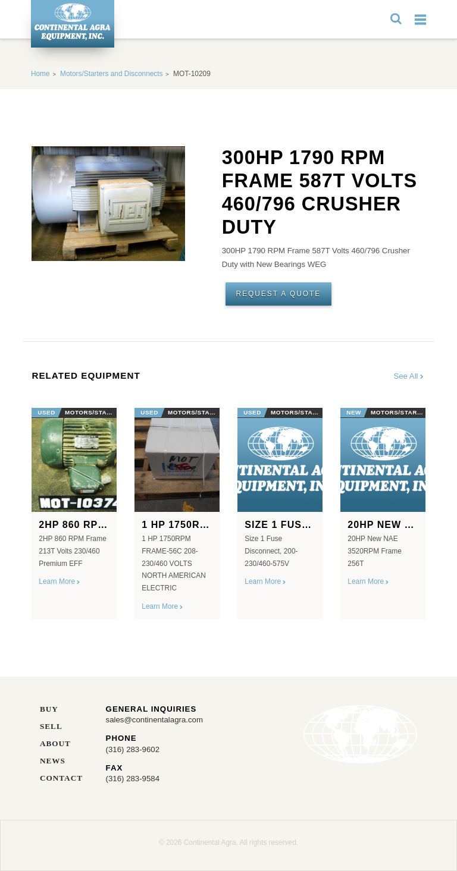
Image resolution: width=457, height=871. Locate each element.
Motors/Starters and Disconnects (111, 74)
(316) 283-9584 (132, 778)
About (55, 744)
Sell (51, 726)
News (52, 761)
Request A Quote (278, 294)
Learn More (60, 581)
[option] (74, 509)
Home (40, 74)
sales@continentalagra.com (154, 719)
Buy (49, 709)
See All (409, 376)
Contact (61, 778)
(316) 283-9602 (132, 749)
